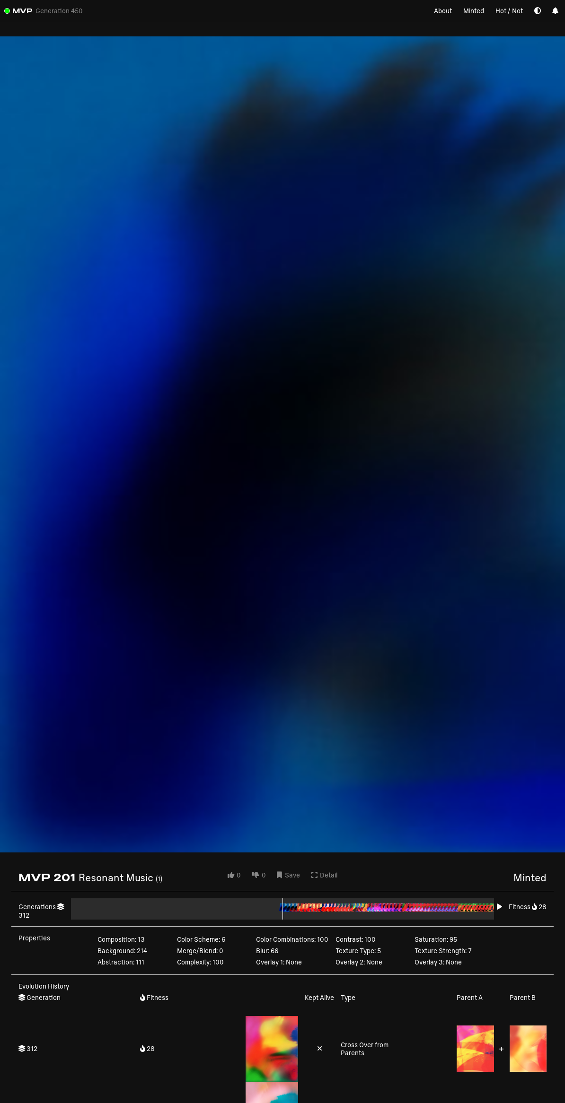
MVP (22, 11)
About (443, 11)
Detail (324, 875)
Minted (473, 11)
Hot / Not (509, 11)
